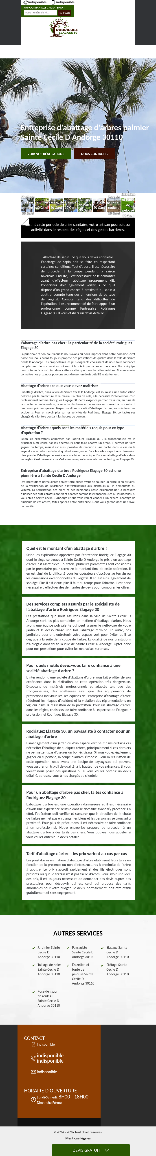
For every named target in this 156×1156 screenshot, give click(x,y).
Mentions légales (78, 1138)
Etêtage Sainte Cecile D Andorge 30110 (117, 969)
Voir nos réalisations (46, 154)
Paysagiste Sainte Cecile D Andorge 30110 (83, 952)
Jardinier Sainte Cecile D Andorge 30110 (49, 952)
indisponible (35, 2)
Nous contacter (94, 154)
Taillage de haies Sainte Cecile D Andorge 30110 (50, 969)
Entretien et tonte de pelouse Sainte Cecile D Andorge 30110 (83, 974)
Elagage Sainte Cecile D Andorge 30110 (117, 952)
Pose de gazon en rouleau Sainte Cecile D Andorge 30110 (49, 998)
